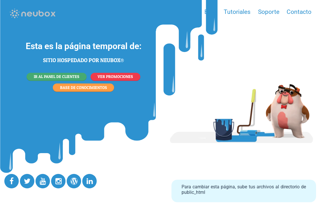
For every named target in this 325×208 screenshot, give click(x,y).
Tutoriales (237, 11)
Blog (210, 11)
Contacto (299, 11)
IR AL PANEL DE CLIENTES (56, 76)
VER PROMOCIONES (115, 76)
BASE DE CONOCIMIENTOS (83, 87)
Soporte (268, 11)
